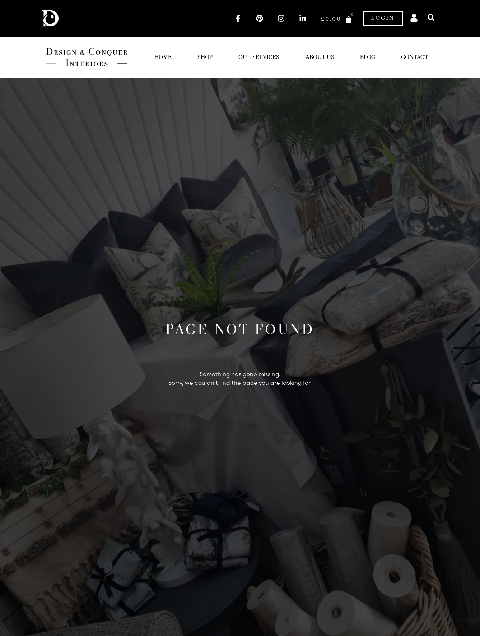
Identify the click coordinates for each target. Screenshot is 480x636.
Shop (205, 57)
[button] (431, 18)
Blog (367, 57)
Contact (414, 57)
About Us (320, 57)
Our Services (258, 57)
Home (163, 57)
